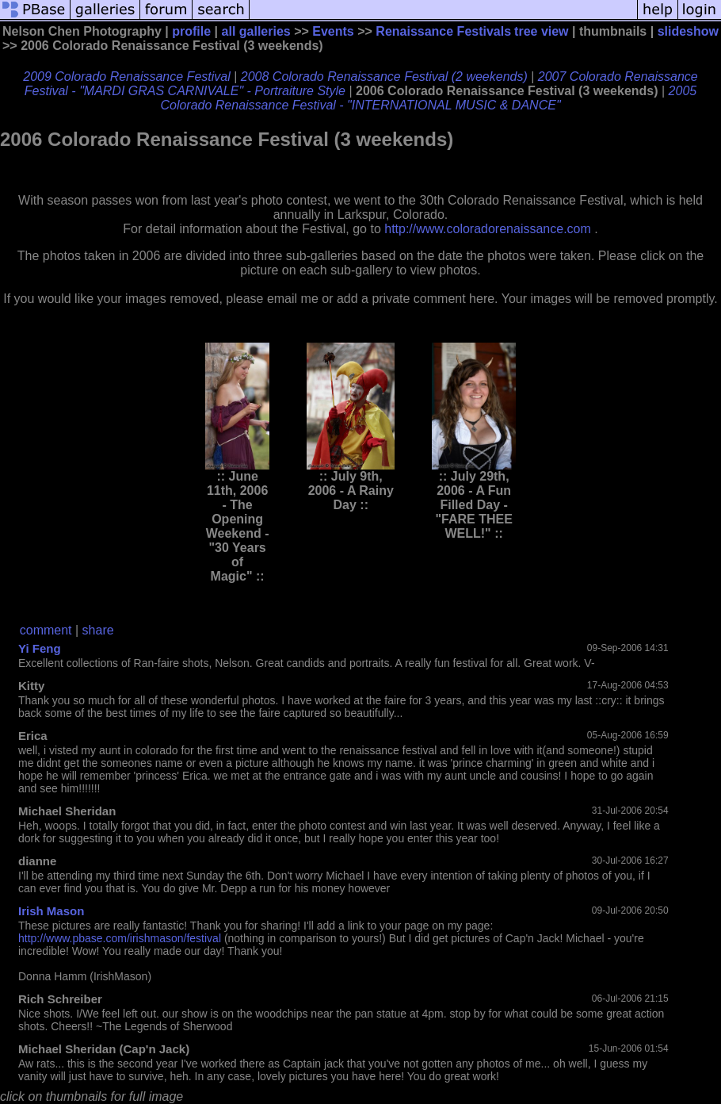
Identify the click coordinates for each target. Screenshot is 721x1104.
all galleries (256, 31)
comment (46, 630)
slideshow (688, 31)
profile (191, 31)
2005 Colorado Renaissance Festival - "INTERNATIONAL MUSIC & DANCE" (428, 98)
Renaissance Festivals (443, 31)
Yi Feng (39, 648)
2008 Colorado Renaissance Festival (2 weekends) (384, 76)
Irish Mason (51, 911)
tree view (541, 31)
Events (332, 31)
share (98, 630)
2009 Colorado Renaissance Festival (126, 76)
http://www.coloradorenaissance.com (487, 229)
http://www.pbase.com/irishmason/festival (119, 938)
